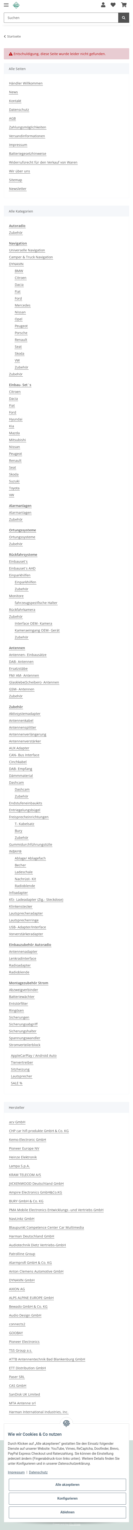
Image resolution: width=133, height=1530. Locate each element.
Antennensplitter (22, 727)
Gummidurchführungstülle (30, 844)
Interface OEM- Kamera (33, 623)
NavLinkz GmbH (21, 1218)
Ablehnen (67, 1512)
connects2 (17, 1324)
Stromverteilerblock (24, 1045)
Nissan (20, 312)
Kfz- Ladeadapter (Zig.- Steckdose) (36, 899)
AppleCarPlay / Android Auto (33, 1055)
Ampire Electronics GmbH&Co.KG (35, 1192)
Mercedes (23, 305)
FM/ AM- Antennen (24, 675)
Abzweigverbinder (23, 989)
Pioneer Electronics (24, 1341)
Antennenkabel (21, 720)
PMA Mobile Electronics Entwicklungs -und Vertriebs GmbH (56, 1210)
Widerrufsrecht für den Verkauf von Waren (43, 162)
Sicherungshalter (22, 1031)
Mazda (14, 433)
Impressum (18, 144)
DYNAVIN (16, 264)
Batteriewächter (22, 996)
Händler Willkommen (26, 83)
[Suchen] (61, 18)
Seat (18, 346)
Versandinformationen (27, 136)
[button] (103, 5)
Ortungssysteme (22, 537)
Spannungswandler (24, 1038)
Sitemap (15, 180)
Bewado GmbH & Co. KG (28, 1306)
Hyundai (15, 419)
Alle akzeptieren (67, 1485)
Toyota (14, 488)
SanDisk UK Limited (24, 1394)
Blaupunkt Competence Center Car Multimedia (46, 1227)
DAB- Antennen (21, 661)
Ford (18, 298)
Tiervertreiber (22, 1062)
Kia (11, 426)
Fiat (17, 291)
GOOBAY (16, 1333)
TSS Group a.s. (20, 1350)
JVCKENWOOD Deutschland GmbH (36, 1183)
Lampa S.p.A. (19, 1166)
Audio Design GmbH (25, 1315)
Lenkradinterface (22, 958)
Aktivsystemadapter (25, 713)
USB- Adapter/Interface (27, 927)
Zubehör (16, 232)
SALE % (16, 1083)
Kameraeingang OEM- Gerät (37, 630)
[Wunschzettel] (113, 5)
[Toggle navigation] (6, 3)
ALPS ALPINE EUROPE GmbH (31, 1297)
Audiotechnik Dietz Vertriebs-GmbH (37, 1245)
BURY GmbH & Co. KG (26, 1201)
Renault (21, 339)
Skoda (19, 353)
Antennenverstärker (25, 741)
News (13, 92)
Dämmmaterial (21, 775)
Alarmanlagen (20, 512)
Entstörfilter (18, 1003)
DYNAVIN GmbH (22, 1280)
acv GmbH (17, 1122)
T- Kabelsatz (24, 824)
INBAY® (15, 851)
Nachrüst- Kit (25, 879)
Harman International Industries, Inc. (38, 1412)
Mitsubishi (17, 440)
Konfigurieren (67, 1498)
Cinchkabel (18, 762)
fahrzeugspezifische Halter (36, 602)
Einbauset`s (18, 561)
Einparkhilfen (20, 575)
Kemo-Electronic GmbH (27, 1139)
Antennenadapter (23, 951)
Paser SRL (17, 1376)
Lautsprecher (21, 1076)
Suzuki (14, 481)
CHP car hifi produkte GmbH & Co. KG (39, 1131)
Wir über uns (19, 171)
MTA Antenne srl (22, 1403)
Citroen (20, 277)
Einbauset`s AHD (22, 568)
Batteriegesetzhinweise (27, 153)
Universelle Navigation (27, 250)
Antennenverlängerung (27, 734)
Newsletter (17, 188)
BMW (19, 271)
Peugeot (21, 326)
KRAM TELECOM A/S (25, 1174)
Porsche (21, 333)
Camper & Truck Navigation (31, 257)
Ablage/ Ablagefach (30, 858)
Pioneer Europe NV (24, 1148)
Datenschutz (19, 109)
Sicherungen (19, 1017)
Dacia (19, 284)
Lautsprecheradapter (26, 913)
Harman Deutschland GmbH (31, 1236)
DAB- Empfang (20, 768)
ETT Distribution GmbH (27, 1368)
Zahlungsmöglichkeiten (27, 127)
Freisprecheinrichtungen (29, 817)
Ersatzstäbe (18, 668)
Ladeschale (24, 872)
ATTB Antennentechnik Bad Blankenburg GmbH (47, 1359)
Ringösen (16, 1010)
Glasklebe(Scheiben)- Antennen (34, 682)
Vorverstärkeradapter (26, 934)
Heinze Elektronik (23, 1157)
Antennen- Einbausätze (27, 654)
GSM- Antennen (21, 689)
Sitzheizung (20, 1069)
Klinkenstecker (20, 906)
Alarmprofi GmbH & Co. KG (30, 1262)
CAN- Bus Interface (24, 755)
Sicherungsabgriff (23, 1024)
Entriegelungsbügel (24, 810)
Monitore (16, 596)
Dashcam (16, 782)
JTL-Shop (74, 1524)
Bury (18, 830)
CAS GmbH (17, 1385)
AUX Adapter (19, 748)
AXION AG (17, 1289)
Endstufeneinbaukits (25, 803)
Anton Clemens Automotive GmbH (36, 1271)
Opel (18, 319)
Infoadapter (18, 892)
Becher (20, 865)
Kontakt (15, 101)
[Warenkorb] (123, 5)
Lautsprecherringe (24, 920)
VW (17, 360)
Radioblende (25, 885)
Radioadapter (20, 965)
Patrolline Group (22, 1253)
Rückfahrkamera (22, 609)
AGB (12, 118)
